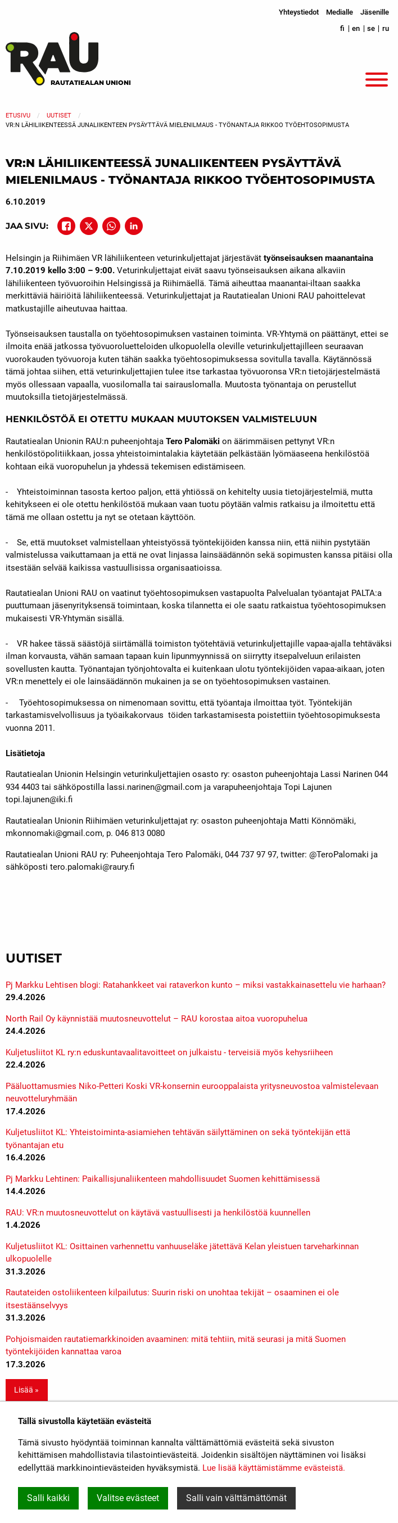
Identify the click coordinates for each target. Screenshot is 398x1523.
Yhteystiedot (299, 12)
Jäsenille (374, 12)
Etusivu (18, 115)
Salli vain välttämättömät (236, 1498)
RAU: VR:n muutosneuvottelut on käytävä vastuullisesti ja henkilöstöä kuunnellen (158, 1213)
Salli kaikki (48, 1498)
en (356, 28)
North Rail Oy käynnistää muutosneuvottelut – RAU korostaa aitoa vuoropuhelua (156, 1019)
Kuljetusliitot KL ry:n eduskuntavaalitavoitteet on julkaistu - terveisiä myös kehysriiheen (169, 1052)
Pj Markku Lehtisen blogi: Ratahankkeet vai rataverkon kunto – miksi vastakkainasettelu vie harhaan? (196, 985)
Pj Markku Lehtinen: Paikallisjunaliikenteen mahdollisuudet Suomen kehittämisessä (163, 1179)
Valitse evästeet (128, 1498)
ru (385, 28)
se (371, 28)
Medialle (339, 12)
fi (342, 28)
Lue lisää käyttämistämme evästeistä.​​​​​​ (273, 1468)
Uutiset (59, 115)
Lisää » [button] (26, 1390)
